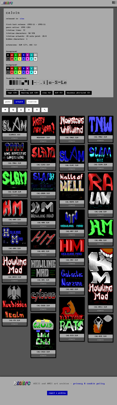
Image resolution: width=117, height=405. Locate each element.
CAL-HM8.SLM (43, 223)
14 (35, 55)
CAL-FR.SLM (14, 320)
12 (12, 55)
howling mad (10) (29, 93)
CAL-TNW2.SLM (100, 137)
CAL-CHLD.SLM (43, 352)
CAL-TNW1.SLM (14, 163)
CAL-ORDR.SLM (43, 193)
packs (8, 102)
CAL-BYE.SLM (100, 336)
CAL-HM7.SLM (72, 231)
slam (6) (47, 93)
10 (12, 59)
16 (35, 59)
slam (22, 19)
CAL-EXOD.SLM (43, 306)
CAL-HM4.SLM (15, 248)
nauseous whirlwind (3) (78, 93)
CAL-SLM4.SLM (100, 165)
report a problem (57, 393)
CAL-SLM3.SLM (43, 165)
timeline (32, 102)
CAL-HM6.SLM (100, 240)
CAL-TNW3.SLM (72, 138)
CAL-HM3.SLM (43, 251)
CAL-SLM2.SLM (72, 165)
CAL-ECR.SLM (72, 336)
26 (35, 69)
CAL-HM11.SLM (100, 307)
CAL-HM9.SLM (15, 220)
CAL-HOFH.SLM (72, 202)
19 (8, 59)
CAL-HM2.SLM (72, 260)
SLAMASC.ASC (15, 135)
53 (8, 69)
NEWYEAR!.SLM (43, 138)
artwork (19, 102)
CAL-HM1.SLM (43, 280)
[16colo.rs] (7, 3)
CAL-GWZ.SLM (72, 289)
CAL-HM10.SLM (14, 277)
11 (12, 69)
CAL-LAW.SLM (100, 212)
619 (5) (59, 93)
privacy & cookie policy (89, 383)
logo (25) (12, 93)
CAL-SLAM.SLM (14, 192)
